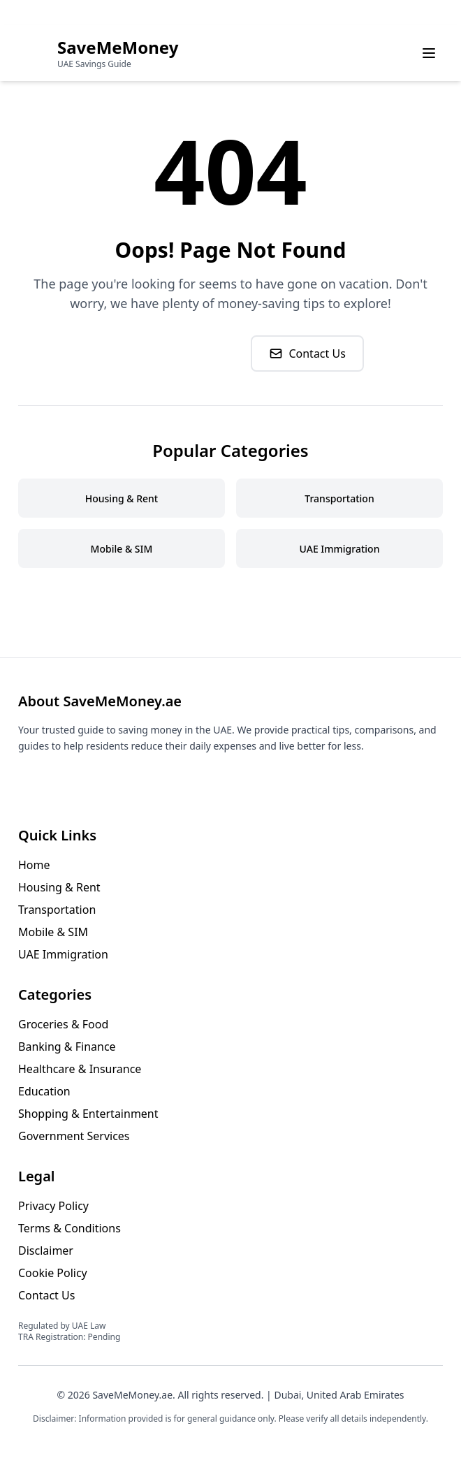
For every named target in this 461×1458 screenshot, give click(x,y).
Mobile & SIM (53, 932)
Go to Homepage (168, 353)
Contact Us (307, 353)
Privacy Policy (53, 1205)
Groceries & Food (63, 1024)
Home (34, 865)
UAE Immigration (63, 954)
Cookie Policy (52, 1273)
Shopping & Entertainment (88, 1113)
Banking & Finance (67, 1046)
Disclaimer (45, 1250)
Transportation (57, 909)
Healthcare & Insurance (79, 1069)
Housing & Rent (59, 887)
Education (44, 1091)
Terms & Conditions (69, 1228)
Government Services (74, 1136)
